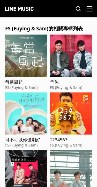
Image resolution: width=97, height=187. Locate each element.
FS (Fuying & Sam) (21, 87)
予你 (54, 82)
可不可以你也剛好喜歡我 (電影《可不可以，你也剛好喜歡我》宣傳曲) (25, 139)
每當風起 (14, 82)
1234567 (59, 139)
